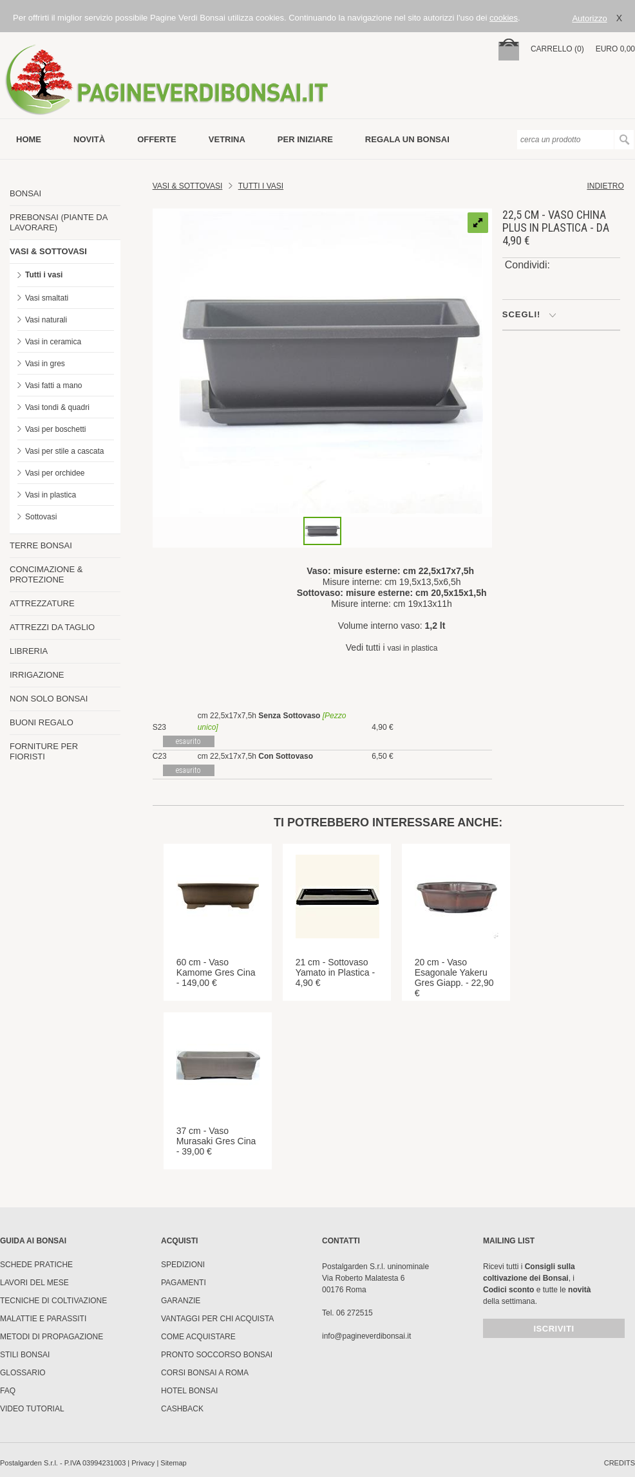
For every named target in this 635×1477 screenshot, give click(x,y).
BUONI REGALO (41, 722)
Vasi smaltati (46, 297)
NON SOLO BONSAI (49, 698)
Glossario (23, 1372)
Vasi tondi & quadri (57, 407)
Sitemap (173, 1463)
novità (89, 139)
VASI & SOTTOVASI (48, 251)
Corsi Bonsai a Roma (205, 1372)
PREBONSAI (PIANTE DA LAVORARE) (59, 222)
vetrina (227, 139)
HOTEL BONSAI (189, 1390)
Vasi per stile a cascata (64, 451)
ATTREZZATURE (42, 603)
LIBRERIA (29, 651)
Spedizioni (183, 1264)
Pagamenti (183, 1282)
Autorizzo (589, 18)
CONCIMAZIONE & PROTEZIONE (46, 574)
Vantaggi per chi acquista (217, 1318)
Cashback (182, 1408)
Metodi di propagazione (51, 1336)
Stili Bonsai (25, 1354)
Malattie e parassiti (43, 1318)
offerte (156, 139)
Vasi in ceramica (53, 341)
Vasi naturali (46, 319)
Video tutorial (32, 1408)
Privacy (143, 1463)
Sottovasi (41, 516)
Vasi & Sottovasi (188, 185)
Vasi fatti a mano (53, 385)
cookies (503, 18)
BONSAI (25, 193)
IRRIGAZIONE (37, 675)
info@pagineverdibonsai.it (366, 1336)
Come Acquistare (198, 1336)
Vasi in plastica (50, 494)
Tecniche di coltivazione (53, 1300)
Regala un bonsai (407, 139)
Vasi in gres (45, 363)
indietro (605, 185)
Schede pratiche (36, 1264)
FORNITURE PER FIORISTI (44, 751)
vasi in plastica (412, 648)
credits (619, 1463)
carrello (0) (557, 48)
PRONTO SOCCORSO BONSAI (216, 1354)
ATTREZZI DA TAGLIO (52, 627)
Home (28, 139)
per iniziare (305, 139)
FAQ (7, 1390)
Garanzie (180, 1300)
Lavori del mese (34, 1282)
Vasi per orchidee (55, 473)
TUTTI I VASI (260, 185)
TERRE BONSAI (41, 545)
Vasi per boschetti (55, 429)
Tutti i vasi (43, 274)
